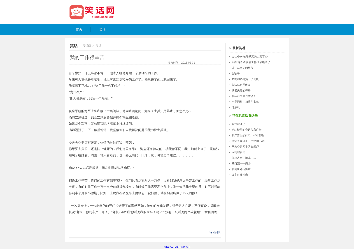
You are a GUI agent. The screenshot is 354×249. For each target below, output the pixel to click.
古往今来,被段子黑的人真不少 (250, 56)
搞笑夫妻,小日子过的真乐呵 (248, 141)
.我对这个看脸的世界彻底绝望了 (251, 62)
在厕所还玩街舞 (241, 169)
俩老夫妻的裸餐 (241, 90)
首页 (79, 29)
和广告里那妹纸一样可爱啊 (248, 135)
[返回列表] (215, 232)
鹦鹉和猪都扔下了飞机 (245, 79)
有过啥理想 (238, 124)
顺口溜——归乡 (241, 163)
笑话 (102, 29)
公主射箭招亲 (240, 174)
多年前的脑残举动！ (244, 96)
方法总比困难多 (241, 84)
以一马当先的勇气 (242, 67)
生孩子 (236, 73)
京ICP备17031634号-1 (177, 247)
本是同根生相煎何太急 (245, 101)
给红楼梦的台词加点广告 (246, 129)
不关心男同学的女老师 (245, 146)
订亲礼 (236, 107)
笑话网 (97, 12)
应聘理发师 (238, 152)
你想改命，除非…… (244, 157)
